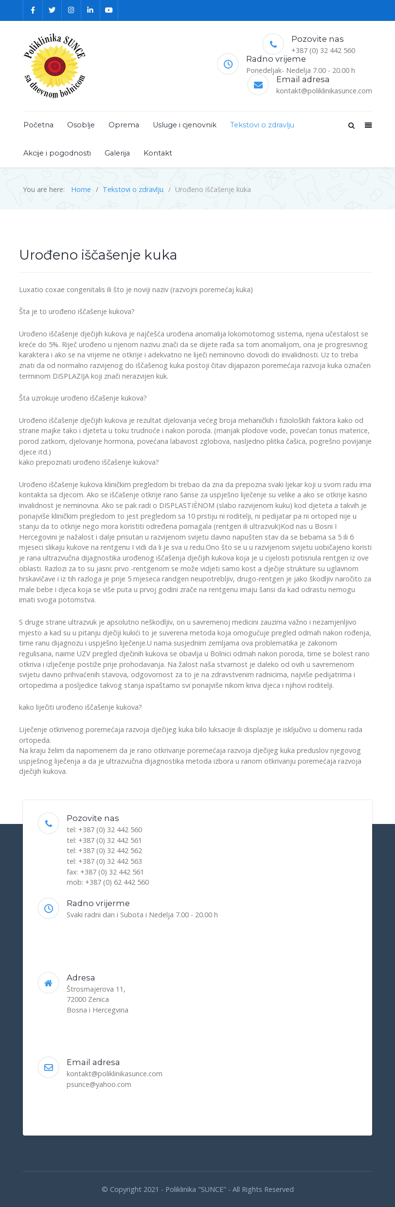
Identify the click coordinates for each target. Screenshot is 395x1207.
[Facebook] (33, 10)
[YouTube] (109, 10)
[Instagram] (71, 10)
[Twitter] (52, 10)
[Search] (350, 125)
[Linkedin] (91, 10)
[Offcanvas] (367, 125)
